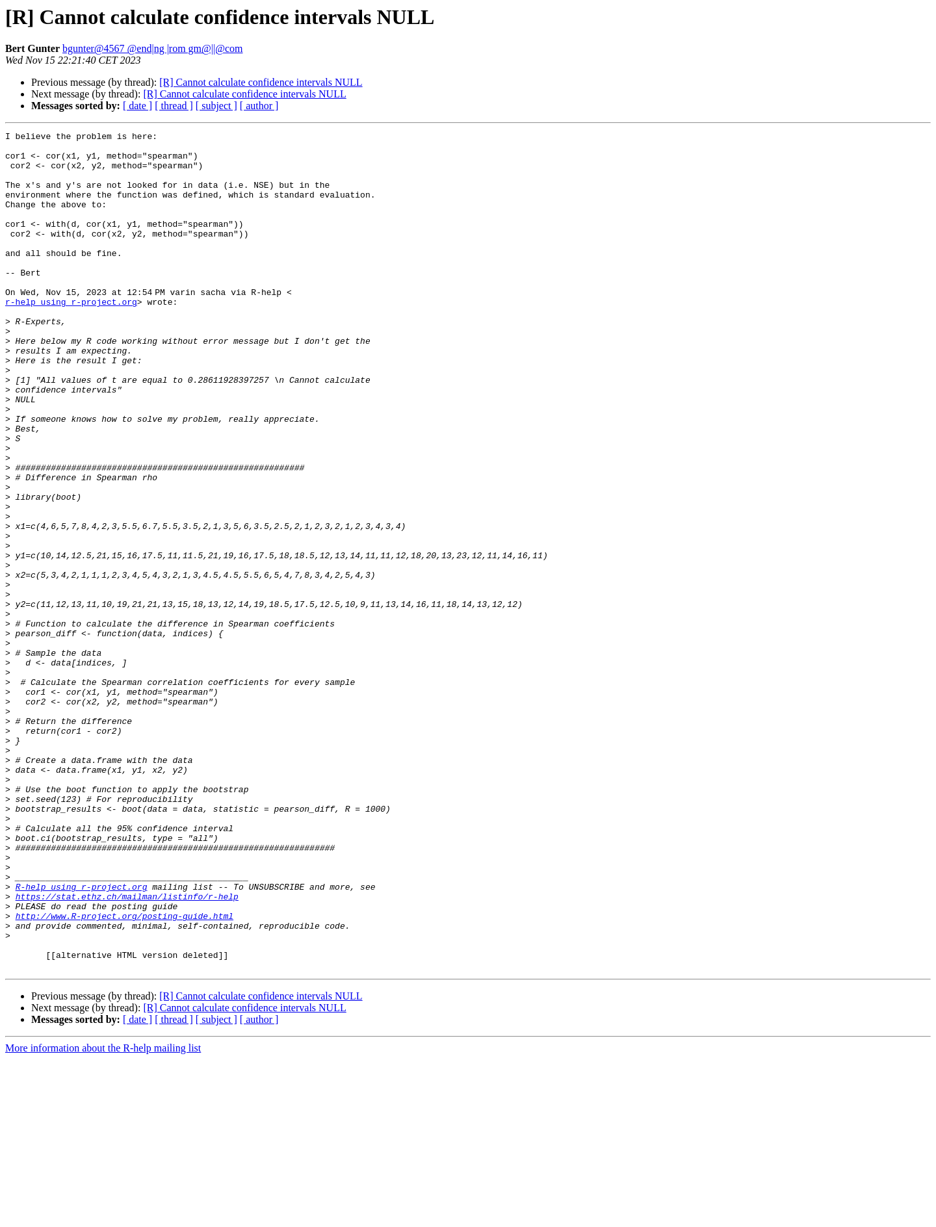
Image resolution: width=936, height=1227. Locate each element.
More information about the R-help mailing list (103, 1215)
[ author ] (259, 105)
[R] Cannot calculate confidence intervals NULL (260, 82)
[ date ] (137, 105)
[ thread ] (174, 105)
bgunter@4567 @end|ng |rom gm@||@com (152, 48)
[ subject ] (216, 105)
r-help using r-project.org (71, 336)
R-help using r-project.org (82, 1038)
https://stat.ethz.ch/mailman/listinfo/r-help (127, 1050)
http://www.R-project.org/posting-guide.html (124, 1073)
